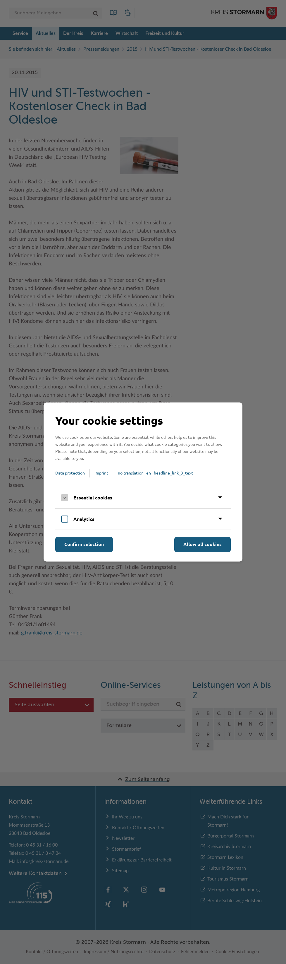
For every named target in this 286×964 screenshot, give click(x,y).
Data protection (70, 472)
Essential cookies (92, 497)
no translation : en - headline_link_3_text (155, 472)
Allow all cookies (202, 544)
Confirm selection (84, 544)
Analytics (83, 519)
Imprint (101, 472)
